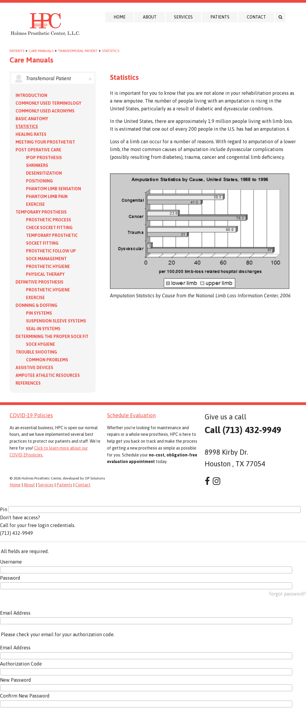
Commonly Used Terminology (48, 103)
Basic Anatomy (32, 118)
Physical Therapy (45, 274)
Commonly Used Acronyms (45, 111)
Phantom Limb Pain (47, 196)
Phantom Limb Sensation (53, 188)
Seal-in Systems (43, 328)
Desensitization (44, 173)
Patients (220, 17)
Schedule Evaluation (131, 415)
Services (183, 17)
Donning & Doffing (36, 305)
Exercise (35, 204)
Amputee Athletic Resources (48, 375)
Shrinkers (37, 165)
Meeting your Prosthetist (45, 142)
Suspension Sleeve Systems (56, 321)
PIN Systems (39, 313)
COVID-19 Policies (31, 415)
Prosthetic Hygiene (48, 266)
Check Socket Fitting (49, 227)
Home (120, 17)
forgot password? (287, 593)
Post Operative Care (38, 149)
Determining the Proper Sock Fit (52, 336)
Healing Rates (31, 134)
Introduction (31, 95)
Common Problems (47, 359)
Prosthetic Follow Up (51, 251)
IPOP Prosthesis (44, 157)
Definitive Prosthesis (39, 282)
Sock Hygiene (40, 344)
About (150, 17)
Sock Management (46, 258)
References (28, 383)
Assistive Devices (34, 367)
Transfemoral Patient (77, 51)
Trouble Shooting (36, 352)
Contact (256, 17)
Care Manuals (41, 51)
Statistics (110, 51)
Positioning (39, 181)
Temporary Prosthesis (41, 212)
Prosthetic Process (48, 219)
